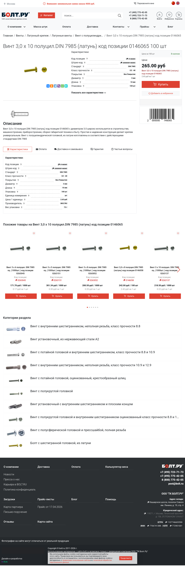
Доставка (92, 26)
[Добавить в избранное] (161, 93)
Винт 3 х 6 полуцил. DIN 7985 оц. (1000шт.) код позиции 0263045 (20, 270)
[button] (46, 15)
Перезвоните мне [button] (144, 3)
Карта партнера (13, 507)
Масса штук (41, 26)
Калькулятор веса (116, 467)
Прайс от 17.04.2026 (50, 507)
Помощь (110, 499)
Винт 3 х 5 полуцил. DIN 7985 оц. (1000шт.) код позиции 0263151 (57, 270)
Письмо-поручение (15, 512)
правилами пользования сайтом (76, 560)
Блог (170, 26)
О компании (14, 26)
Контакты (118, 26)
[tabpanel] (69, 183)
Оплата (66, 26)
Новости (9, 475)
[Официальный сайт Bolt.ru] (16, 14)
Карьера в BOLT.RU (15, 485)
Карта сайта (45, 522)
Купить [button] (160, 84)
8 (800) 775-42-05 (138, 18)
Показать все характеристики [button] (88, 92)
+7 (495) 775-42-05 (138, 12)
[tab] (17, 149)
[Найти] (119, 15)
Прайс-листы (46, 499)
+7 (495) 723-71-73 (138, 15)
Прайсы (144, 26)
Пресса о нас (12, 480)
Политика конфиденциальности (19, 490)
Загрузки (9, 499)
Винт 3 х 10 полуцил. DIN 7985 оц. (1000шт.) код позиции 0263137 (164, 270)
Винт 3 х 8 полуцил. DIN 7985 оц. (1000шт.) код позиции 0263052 (92, 270)
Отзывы (9, 522)
